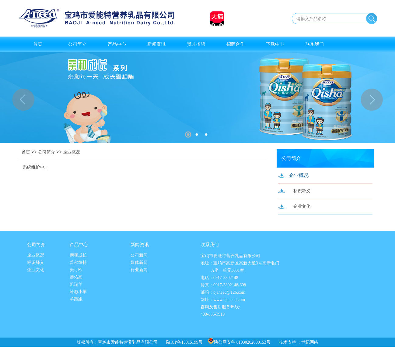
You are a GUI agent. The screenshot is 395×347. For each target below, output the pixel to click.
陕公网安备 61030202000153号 (239, 342)
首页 (37, 44)
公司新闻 (139, 255)
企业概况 (71, 152)
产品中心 (117, 44)
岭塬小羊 (78, 291)
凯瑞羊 (76, 284)
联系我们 (315, 44)
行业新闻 (139, 269)
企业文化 (301, 206)
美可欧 (76, 269)
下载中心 (275, 44)
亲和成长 (78, 255)
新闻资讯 (156, 44)
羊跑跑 (76, 299)
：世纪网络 (307, 342)
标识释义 (301, 191)
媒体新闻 (139, 262)
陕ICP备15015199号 (184, 342)
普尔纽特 (78, 262)
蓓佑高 (76, 277)
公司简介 (77, 44)
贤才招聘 (196, 44)
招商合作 (235, 44)
